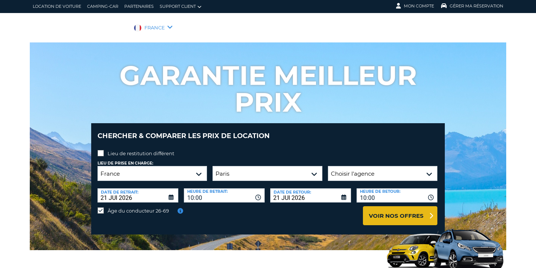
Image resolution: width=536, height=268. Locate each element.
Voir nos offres (396, 210)
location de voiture (57, 6)
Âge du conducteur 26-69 (138, 205)
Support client (180, 6)
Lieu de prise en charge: (125, 157)
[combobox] (224, 190)
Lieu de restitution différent (141, 148)
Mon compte (415, 6)
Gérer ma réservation (472, 6)
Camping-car (102, 6)
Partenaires (139, 6)
